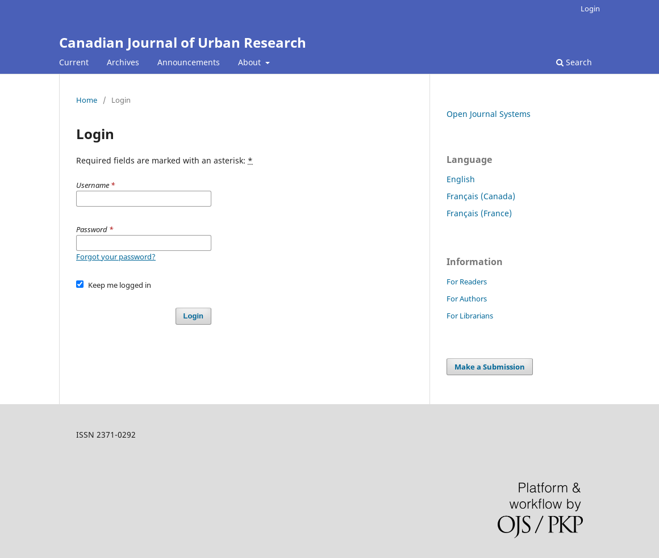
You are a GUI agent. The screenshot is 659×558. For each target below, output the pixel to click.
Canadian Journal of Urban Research (182, 42)
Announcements (188, 62)
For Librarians (470, 316)
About (250, 62)
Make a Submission (489, 367)
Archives (123, 62)
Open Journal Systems (489, 113)
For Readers (467, 281)
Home (86, 100)
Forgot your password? (116, 256)
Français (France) (479, 213)
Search (574, 62)
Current (74, 62)
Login (590, 8)
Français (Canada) (481, 196)
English (461, 179)
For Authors (467, 298)
